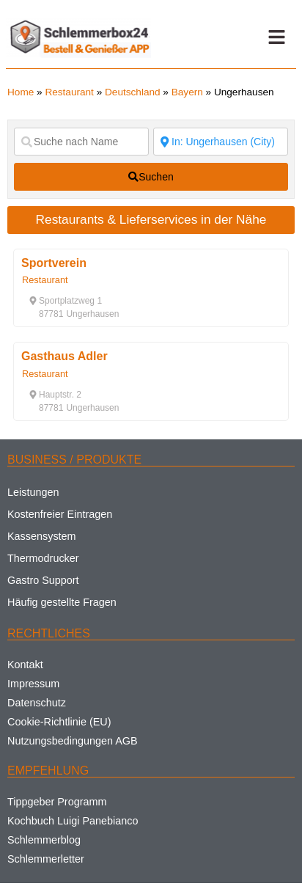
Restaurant (69, 92)
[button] (277, 37)
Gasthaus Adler (64, 356)
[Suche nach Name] (81, 142)
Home (20, 92)
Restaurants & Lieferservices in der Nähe (151, 219)
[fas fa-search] (151, 177)
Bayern (187, 92)
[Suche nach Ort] (220, 142)
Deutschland (133, 92)
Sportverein (53, 263)
